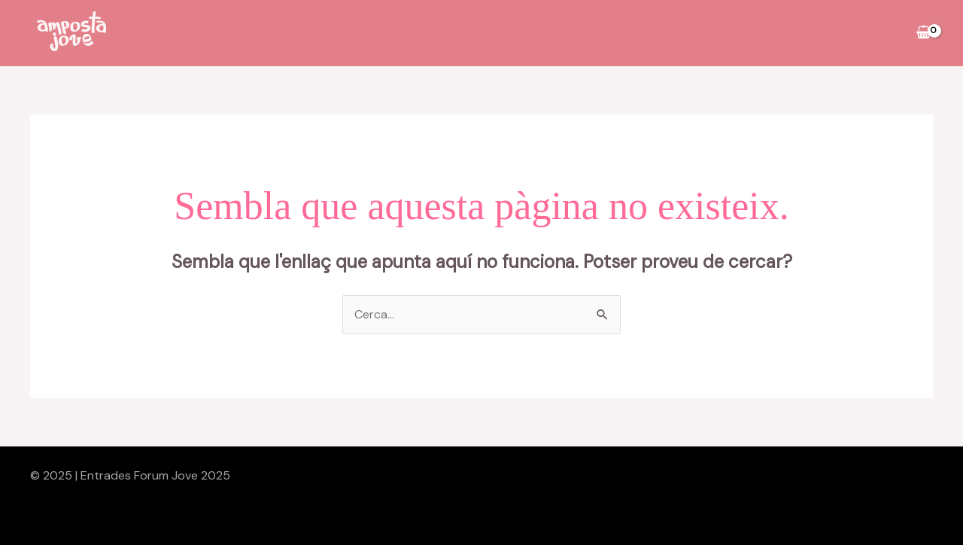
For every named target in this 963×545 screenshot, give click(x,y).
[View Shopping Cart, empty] (923, 33)
